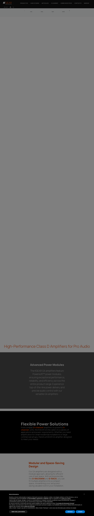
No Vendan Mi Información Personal (65, 503)
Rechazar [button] (70, 511)
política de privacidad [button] (29, 506)
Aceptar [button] (80, 511)
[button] (84, 494)
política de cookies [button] (66, 498)
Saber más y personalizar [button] (18, 511)
